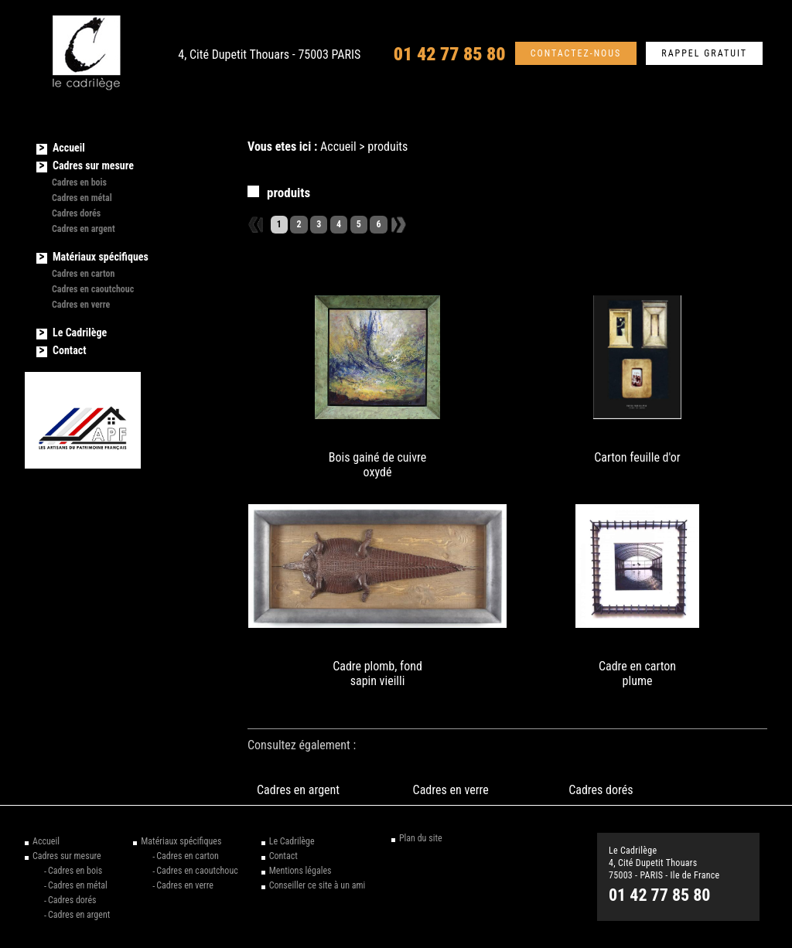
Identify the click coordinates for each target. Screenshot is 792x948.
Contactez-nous (576, 54)
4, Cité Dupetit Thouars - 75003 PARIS (269, 54)
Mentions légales (300, 870)
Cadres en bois (79, 182)
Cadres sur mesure (93, 165)
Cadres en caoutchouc (93, 289)
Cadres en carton (83, 273)
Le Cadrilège (80, 332)
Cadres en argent (298, 790)
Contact (69, 350)
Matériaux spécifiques (100, 257)
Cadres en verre (451, 790)
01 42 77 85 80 (450, 54)
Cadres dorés (600, 790)
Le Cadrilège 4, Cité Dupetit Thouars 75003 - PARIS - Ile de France (664, 863)
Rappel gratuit (704, 54)
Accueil (338, 146)
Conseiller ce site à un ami (317, 885)
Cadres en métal (82, 198)
